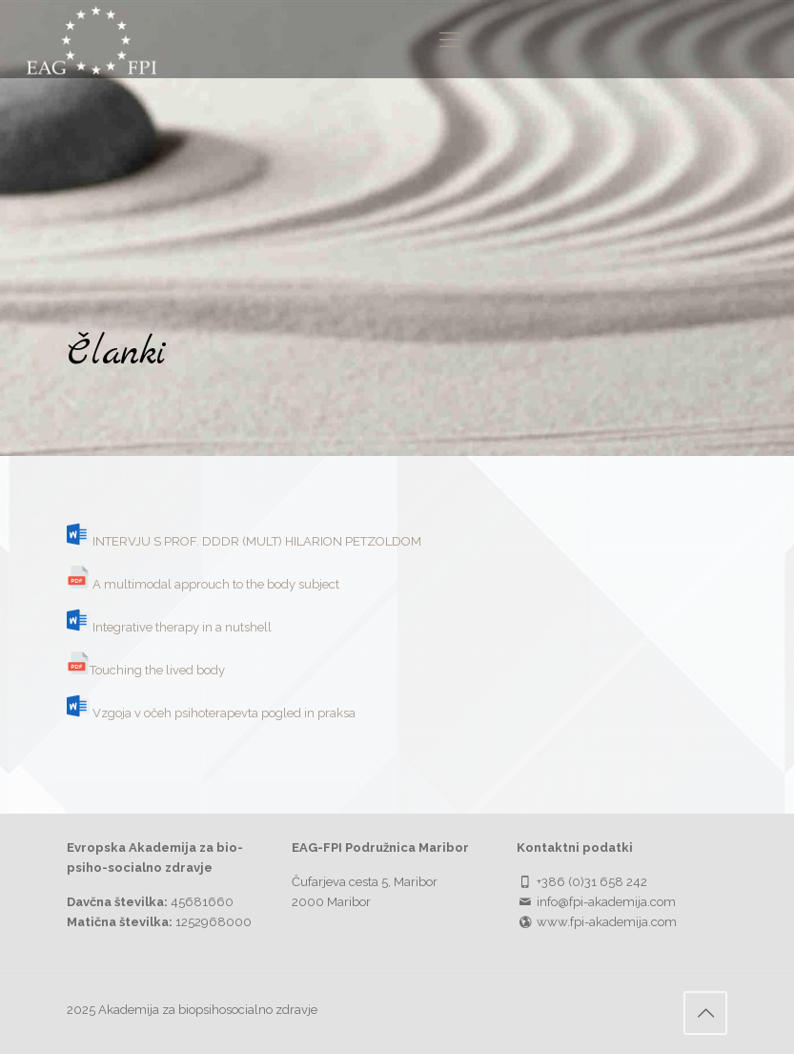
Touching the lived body (157, 670)
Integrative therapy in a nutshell (182, 627)
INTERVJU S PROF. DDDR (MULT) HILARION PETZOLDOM (256, 541)
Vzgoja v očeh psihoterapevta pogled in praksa (224, 713)
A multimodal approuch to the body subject (215, 584)
